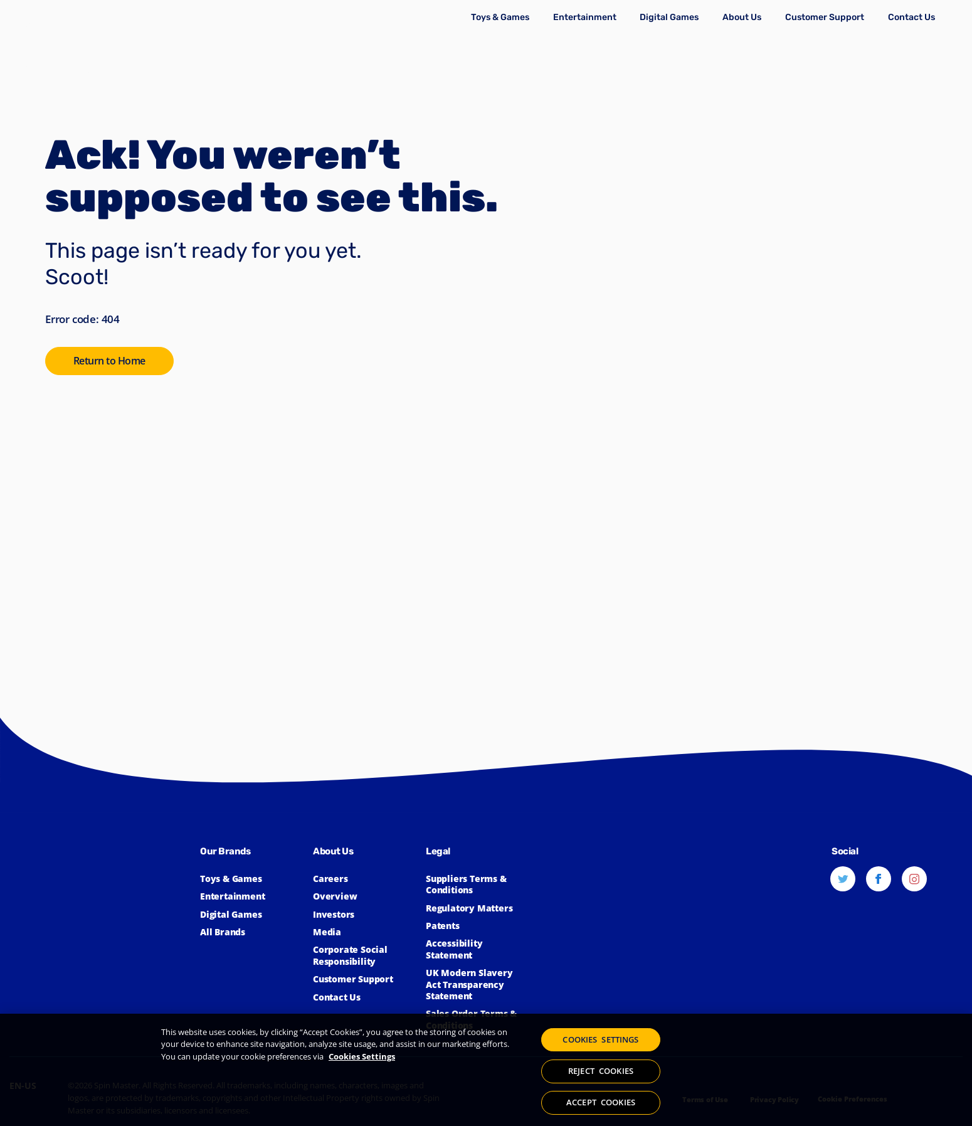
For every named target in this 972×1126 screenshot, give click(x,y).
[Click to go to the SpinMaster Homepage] (112, 362)
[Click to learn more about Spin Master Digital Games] (669, 16)
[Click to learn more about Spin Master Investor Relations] (363, 914)
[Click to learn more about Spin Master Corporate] (742, 16)
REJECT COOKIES (600, 1071)
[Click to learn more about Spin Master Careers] (363, 878)
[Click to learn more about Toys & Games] (499, 16)
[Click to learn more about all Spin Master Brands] (250, 932)
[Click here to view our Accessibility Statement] (476, 949)
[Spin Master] (61, 47)
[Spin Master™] (104, 927)
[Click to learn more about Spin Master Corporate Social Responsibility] (363, 955)
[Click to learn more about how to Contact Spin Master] (911, 16)
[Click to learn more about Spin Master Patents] (476, 926)
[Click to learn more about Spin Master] (363, 896)
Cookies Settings (362, 1057)
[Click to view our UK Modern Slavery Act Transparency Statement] (476, 984)
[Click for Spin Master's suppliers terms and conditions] (476, 884)
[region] (486, 1070)
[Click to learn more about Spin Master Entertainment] (584, 16)
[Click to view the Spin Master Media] (363, 932)
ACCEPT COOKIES (600, 1101)
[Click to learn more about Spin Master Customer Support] (824, 16)
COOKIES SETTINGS (600, 1041)
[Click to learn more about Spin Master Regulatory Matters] (476, 908)
